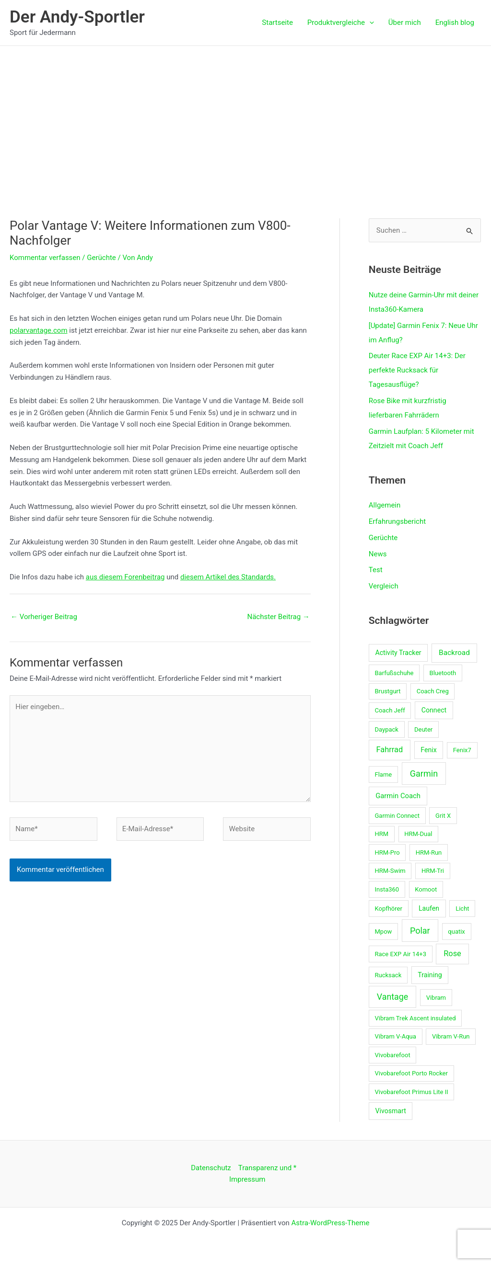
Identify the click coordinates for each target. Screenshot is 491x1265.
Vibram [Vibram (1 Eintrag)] (436, 997)
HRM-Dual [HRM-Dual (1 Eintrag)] (418, 833)
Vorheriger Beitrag (44, 616)
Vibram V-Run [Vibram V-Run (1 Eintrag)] (451, 1036)
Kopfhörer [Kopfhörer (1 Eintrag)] (388, 908)
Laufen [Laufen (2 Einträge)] (429, 908)
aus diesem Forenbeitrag (125, 577)
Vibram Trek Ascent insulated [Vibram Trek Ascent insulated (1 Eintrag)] (415, 1018)
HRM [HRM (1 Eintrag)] (381, 833)
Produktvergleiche (340, 22)
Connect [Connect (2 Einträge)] (433, 710)
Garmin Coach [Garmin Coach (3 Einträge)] (398, 795)
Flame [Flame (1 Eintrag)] (383, 774)
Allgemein (385, 505)
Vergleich (383, 586)
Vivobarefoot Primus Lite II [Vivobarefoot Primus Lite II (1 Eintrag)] (411, 1092)
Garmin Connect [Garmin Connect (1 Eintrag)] (396, 815)
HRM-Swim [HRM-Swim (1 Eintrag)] (389, 870)
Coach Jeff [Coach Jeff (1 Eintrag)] (389, 710)
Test (376, 569)
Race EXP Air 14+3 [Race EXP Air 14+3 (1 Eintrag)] (400, 954)
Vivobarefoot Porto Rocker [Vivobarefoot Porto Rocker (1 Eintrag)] (410, 1073)
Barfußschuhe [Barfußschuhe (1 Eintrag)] (393, 673)
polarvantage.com (39, 330)
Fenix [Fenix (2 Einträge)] (428, 750)
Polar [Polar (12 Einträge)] (420, 931)
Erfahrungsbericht (397, 521)
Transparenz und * (267, 1167)
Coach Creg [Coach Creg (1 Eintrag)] (433, 691)
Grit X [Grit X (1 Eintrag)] (443, 815)
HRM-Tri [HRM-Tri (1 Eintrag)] (432, 870)
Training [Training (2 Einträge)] (430, 975)
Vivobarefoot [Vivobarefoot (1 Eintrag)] (392, 1055)
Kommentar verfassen (45, 257)
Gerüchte (101, 257)
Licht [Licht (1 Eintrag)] (462, 908)
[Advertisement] (245, 118)
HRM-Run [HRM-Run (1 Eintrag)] (429, 852)
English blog (454, 22)
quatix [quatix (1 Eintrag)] (456, 931)
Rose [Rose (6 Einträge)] (452, 953)
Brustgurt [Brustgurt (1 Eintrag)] (387, 691)
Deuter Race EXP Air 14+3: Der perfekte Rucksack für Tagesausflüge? (417, 370)
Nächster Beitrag (278, 616)
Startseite (277, 22)
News (378, 554)
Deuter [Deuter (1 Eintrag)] (423, 729)
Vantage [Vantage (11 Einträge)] (392, 997)
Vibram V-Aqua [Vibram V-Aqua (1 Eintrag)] (395, 1036)
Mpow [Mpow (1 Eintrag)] (383, 931)
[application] (369, 22)
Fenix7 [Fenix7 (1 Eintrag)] (462, 750)
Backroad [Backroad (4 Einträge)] (454, 652)
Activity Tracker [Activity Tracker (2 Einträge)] (398, 652)
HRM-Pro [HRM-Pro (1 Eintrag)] (386, 852)
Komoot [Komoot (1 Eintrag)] (426, 889)
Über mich (404, 22)
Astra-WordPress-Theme (331, 1223)
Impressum (247, 1179)
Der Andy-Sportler (77, 17)
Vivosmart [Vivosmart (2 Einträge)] (390, 1111)
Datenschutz (211, 1167)
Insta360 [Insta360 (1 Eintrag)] (386, 889)
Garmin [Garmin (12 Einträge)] (424, 773)
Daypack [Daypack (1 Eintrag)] (386, 729)
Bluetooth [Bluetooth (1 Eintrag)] (443, 673)
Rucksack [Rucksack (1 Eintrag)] (387, 975)
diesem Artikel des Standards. (228, 577)
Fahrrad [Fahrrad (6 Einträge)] (389, 749)
